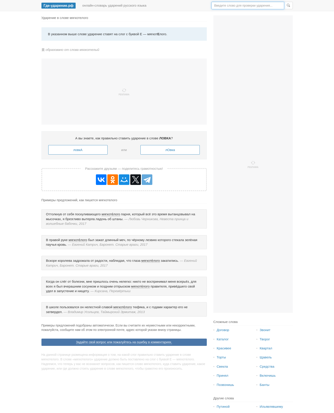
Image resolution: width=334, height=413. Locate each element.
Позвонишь (225, 385)
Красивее (224, 348)
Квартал (266, 348)
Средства (267, 366)
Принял (222, 375)
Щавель (266, 357)
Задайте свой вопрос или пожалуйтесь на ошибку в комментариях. (124, 342)
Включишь (268, 375)
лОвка (170, 150)
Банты (264, 385)
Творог (265, 339)
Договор (223, 330)
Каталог (223, 339)
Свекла (222, 366)
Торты (221, 357)
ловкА (77, 150)
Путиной (223, 406)
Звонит (265, 330)
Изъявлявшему (271, 406)
